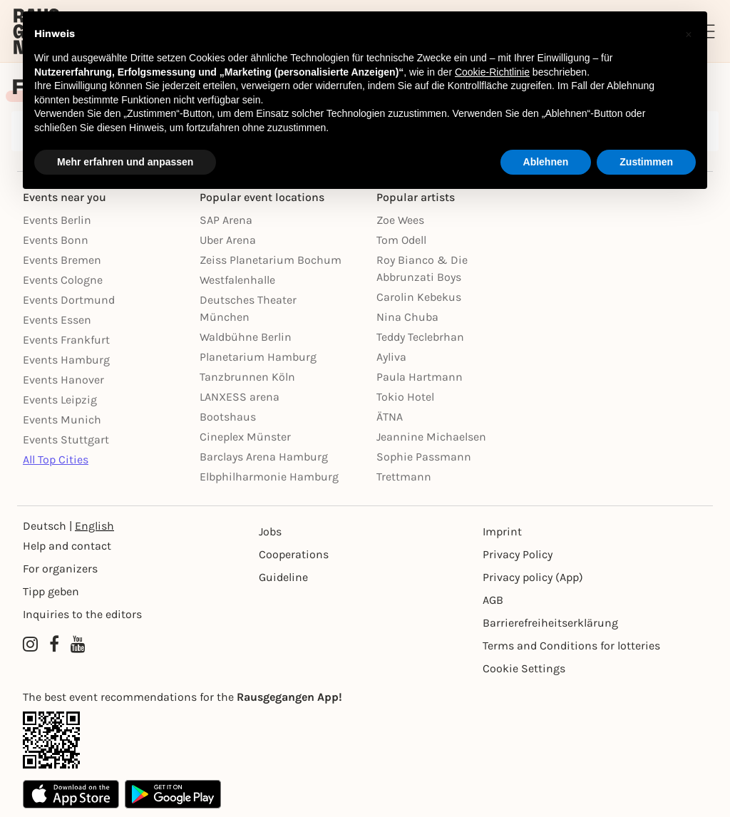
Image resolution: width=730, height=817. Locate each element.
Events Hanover (63, 379)
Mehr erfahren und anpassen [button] (125, 162)
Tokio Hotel (405, 397)
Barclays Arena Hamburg (264, 456)
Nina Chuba (407, 317)
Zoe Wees (400, 220)
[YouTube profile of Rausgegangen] (78, 644)
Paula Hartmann (419, 377)
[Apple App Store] (71, 794)
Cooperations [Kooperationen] (294, 554)
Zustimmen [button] (646, 162)
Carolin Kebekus (418, 297)
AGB (493, 600)
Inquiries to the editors (82, 614)
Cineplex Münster (245, 436)
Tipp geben (51, 591)
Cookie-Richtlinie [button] (492, 72)
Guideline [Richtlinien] (283, 577)
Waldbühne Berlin (246, 337)
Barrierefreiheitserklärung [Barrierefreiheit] (550, 623)
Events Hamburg (66, 359)
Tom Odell (401, 240)
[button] (688, 34)
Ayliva (391, 357)
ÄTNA (389, 416)
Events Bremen (62, 260)
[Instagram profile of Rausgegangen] (30, 644)
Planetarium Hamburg (258, 357)
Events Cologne (63, 280)
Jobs (270, 531)
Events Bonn (55, 240)
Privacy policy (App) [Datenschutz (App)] (533, 577)
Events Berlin (57, 220)
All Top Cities (55, 459)
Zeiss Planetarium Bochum (270, 260)
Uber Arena (228, 240)
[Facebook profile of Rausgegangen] (54, 644)
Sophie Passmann (423, 456)
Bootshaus (228, 416)
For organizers (60, 568)
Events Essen (57, 320)
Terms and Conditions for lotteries (571, 645)
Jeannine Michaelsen (431, 436)
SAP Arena (226, 220)
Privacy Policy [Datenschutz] (517, 554)
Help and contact (67, 546)
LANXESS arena (239, 397)
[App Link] (365, 740)
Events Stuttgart (66, 439)
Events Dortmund (69, 300)
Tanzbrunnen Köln (247, 377)
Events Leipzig (60, 399)
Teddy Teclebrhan (420, 337)
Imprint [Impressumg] (502, 531)
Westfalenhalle (237, 280)
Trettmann (403, 476)
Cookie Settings (524, 668)
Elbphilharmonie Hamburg (269, 476)
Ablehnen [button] (546, 162)
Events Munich (62, 419)
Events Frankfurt (66, 339)
